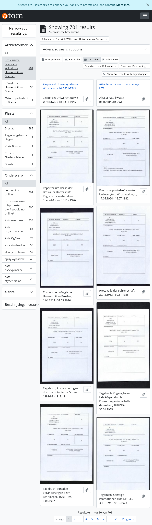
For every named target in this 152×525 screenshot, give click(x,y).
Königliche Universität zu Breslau (19, 87)
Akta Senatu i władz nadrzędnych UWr (120, 86)
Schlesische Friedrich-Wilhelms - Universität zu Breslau (19, 68)
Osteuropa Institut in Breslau (19, 100)
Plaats (9, 113)
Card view (91, 59)
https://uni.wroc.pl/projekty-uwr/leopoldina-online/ (19, 207)
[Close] (148, 5)
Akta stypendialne (19, 279)
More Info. (123, 5)
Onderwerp (14, 175)
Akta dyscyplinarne (19, 268)
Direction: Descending (133, 66)
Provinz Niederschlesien (19, 155)
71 (116, 519)
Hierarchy (72, 59)
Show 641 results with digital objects (125, 74)
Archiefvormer (16, 45)
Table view (110, 59)
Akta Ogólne (19, 239)
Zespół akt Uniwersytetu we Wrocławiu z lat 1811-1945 (60, 86)
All (6, 53)
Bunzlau (19, 165)
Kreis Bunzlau (19, 147)
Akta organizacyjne (19, 229)
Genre (10, 292)
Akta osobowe (19, 221)
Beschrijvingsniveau (20, 304)
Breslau (19, 129)
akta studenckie (19, 246)
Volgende (128, 519)
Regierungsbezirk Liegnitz (19, 137)
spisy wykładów (19, 260)
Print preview (51, 59)
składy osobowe (19, 253)
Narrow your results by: (19, 31)
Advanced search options (62, 49)
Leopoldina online (19, 192)
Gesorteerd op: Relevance (99, 66)
